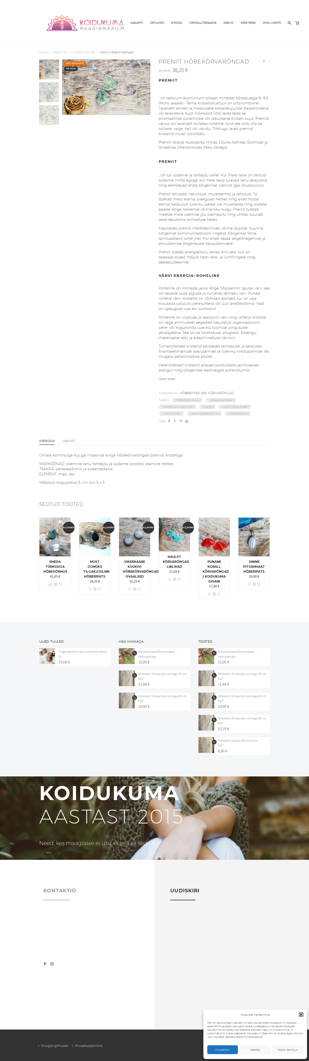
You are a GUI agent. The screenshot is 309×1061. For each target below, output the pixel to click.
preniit (208, 406)
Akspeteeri (222, 1049)
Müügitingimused (54, 1046)
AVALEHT (137, 22)
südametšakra (238, 413)
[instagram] (52, 963)
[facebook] (45, 963)
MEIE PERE (248, 22)
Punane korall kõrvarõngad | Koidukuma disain (216, 571)
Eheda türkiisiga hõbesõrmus (55, 566)
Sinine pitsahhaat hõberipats (254, 566)
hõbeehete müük (188, 400)
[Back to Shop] (264, 61)
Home (43, 52)
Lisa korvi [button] (90, 589)
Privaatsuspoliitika (88, 1046)
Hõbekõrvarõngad (221, 400)
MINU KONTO (272, 22)
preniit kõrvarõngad (235, 406)
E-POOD (176, 22)
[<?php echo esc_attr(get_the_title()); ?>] (55, 584)
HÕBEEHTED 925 (83, 52)
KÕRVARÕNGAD (221, 393)
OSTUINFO (157, 22)
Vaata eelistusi (287, 1049)
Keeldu (255, 1049)
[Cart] (299, 22)
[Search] (289, 22)
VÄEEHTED (60, 52)
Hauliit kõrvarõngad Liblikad (176, 562)
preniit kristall (172, 413)
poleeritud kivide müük (178, 406)
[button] (301, 1015)
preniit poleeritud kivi (205, 413)
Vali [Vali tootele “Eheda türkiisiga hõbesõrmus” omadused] (50, 584)
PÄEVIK (228, 22)
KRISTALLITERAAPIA (202, 22)
